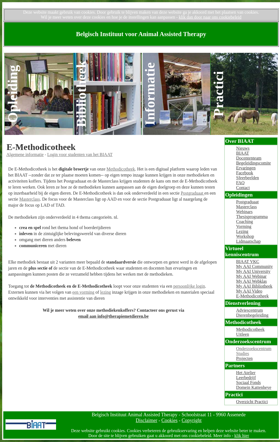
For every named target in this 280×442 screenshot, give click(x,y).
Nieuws (243, 148)
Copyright (192, 420)
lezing (105, 292)
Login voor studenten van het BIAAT (80, 154)
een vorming (83, 292)
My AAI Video (249, 291)
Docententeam (248, 158)
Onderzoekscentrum (254, 348)
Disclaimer (146, 420)
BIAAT (242, 153)
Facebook (244, 173)
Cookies (169, 420)
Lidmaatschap (248, 241)
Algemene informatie (24, 154)
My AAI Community (254, 266)
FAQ (240, 182)
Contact (243, 187)
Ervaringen (246, 168)
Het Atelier (246, 372)
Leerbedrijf (246, 377)
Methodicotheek (121, 169)
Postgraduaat (193, 193)
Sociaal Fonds (248, 382)
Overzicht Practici (252, 401)
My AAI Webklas (251, 281)
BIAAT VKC (247, 261)
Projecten (244, 358)
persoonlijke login (189, 286)
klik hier (241, 435)
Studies (242, 353)
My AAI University (253, 271)
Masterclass (29, 199)
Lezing (242, 231)
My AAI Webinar (251, 276)
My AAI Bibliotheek (254, 286)
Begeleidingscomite (253, 163)
